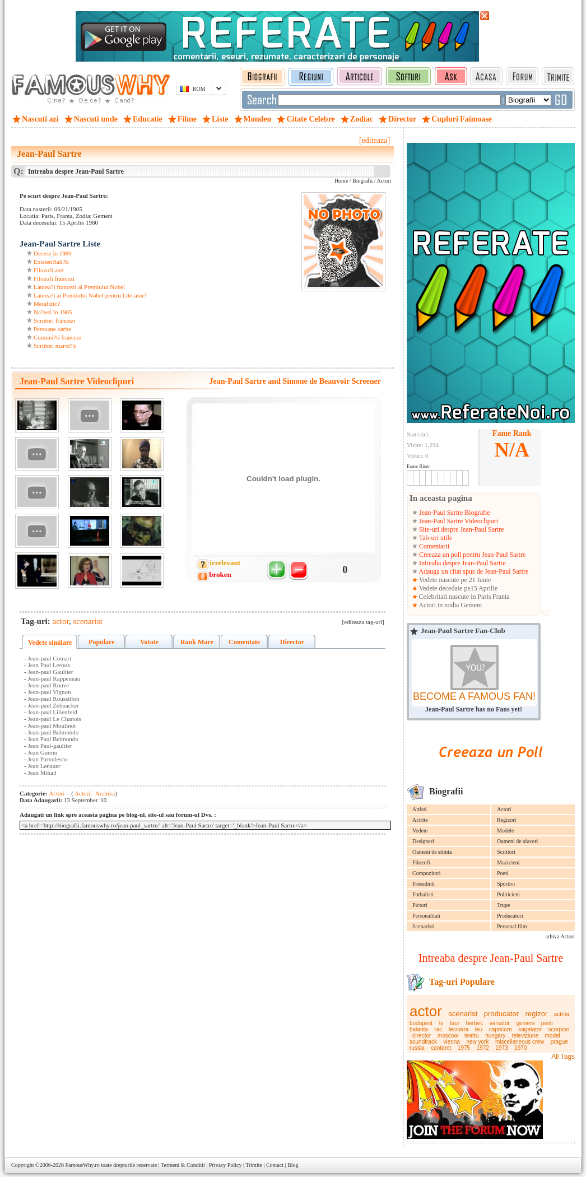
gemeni (525, 1023)
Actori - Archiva (94, 793)
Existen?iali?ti (51, 261)
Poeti (503, 873)
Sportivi (506, 884)
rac (438, 1029)
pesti (547, 1023)
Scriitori (506, 852)
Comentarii (433, 546)
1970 (520, 1048)
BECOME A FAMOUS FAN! (474, 696)
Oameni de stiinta (432, 852)
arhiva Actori (560, 936)
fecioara (459, 1029)
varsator (500, 1023)
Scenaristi (423, 926)
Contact (274, 1165)
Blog (292, 1165)
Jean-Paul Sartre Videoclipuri (457, 521)
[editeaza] (374, 140)
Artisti (419, 809)
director (421, 1035)
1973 (501, 1048)
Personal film (512, 926)
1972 (483, 1048)
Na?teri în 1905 (53, 312)
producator (501, 1013)
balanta (419, 1029)
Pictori (419, 905)
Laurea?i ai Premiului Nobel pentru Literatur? (90, 295)
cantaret (441, 1048)
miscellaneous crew (519, 1042)
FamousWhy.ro (82, 1165)
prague (559, 1042)
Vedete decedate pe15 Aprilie (457, 588)
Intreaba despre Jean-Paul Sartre (461, 563)
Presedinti (423, 884)
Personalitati (426, 916)
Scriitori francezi (54, 320)
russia (417, 1048)
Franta (501, 597)
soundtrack (423, 1042)
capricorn (500, 1029)
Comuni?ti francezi (57, 337)
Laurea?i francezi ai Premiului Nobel (79, 286)
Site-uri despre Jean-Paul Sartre (460, 529)
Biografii (362, 181)
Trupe (503, 905)
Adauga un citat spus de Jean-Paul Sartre (472, 571)
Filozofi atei (48, 270)
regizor (536, 1013)
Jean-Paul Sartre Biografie (453, 513)
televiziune (525, 1035)
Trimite (253, 1165)
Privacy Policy (225, 1165)
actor (426, 1011)
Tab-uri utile (434, 538)
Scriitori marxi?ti (55, 345)
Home (341, 181)
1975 (464, 1048)
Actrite (420, 820)
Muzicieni (508, 862)
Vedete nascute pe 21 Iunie (454, 580)
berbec (474, 1023)
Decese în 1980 (53, 253)
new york (477, 1042)
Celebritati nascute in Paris (455, 597)
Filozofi (421, 862)
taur (454, 1023)
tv (441, 1023)
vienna (451, 1042)
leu (478, 1029)
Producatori (510, 916)
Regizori (506, 820)
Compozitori (426, 873)
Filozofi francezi (54, 278)
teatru (471, 1035)
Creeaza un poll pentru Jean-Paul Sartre (471, 555)
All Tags (563, 1056)
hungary (495, 1035)
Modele (505, 830)
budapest (421, 1023)
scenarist (462, 1013)
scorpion (559, 1029)
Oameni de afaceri (517, 841)
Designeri (423, 841)
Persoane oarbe (52, 328)
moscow (448, 1035)
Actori (504, 809)
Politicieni (508, 894)
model (552, 1035)
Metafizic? (47, 303)
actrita (561, 1014)
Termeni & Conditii (183, 1165)
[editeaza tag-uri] (363, 621)
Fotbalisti (423, 894)
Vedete (419, 830)
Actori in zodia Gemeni (449, 605)
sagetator (530, 1029)
